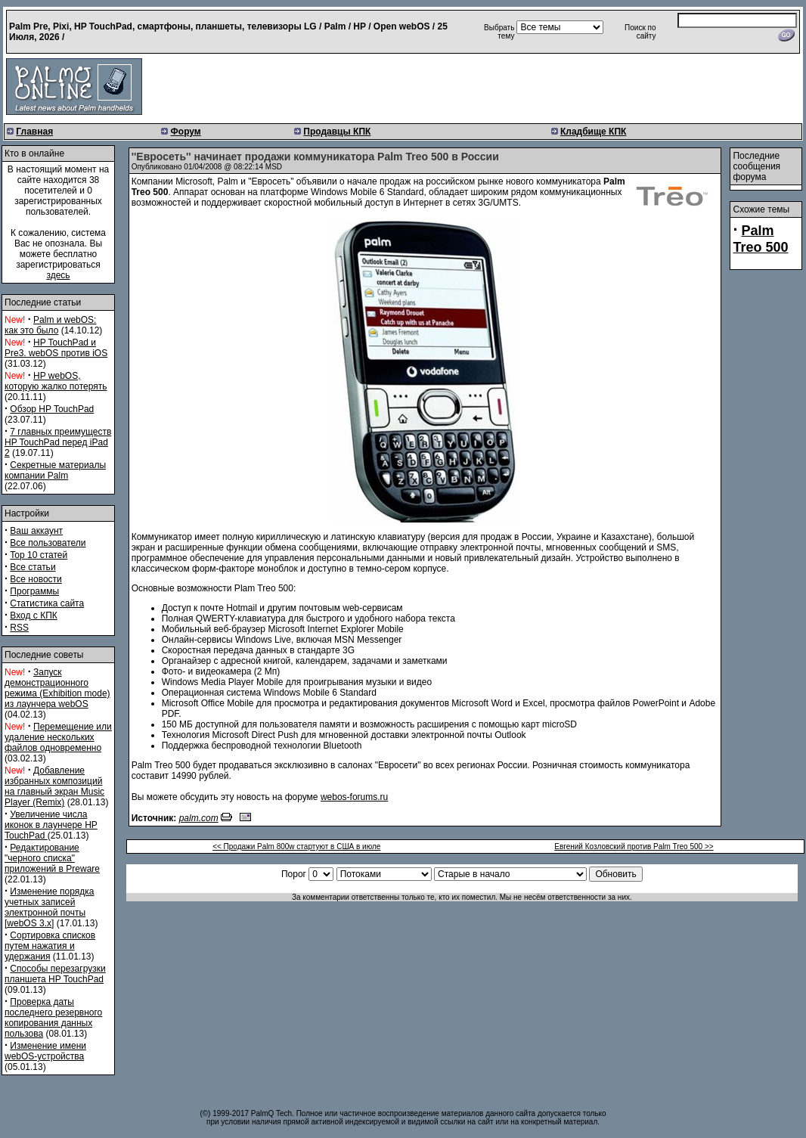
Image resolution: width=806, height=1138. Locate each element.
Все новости (35, 579)
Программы (34, 591)
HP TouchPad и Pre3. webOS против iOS (56, 347)
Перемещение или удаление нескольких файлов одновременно (58, 737)
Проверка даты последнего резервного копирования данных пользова (53, 1018)
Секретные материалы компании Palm (55, 470)
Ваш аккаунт (36, 531)
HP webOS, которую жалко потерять (56, 381)
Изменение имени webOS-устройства (45, 1051)
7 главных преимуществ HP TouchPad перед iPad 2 (58, 442)
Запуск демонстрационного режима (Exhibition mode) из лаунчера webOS (57, 688)
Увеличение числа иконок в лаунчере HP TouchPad (51, 825)
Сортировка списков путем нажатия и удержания (50, 946)
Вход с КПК (33, 615)
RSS (19, 627)
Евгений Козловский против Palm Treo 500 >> (633, 846)
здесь (58, 275)
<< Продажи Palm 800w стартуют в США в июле (296, 846)
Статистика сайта (47, 603)
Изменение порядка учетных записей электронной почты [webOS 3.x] (49, 907)
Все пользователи (47, 543)
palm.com (199, 818)
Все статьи (32, 567)
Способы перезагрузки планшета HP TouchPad (55, 974)
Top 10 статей (38, 555)
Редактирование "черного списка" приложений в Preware (52, 858)
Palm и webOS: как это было (50, 325)
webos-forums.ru (354, 797)
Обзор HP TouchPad (52, 409)
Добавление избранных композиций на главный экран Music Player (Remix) (54, 786)
